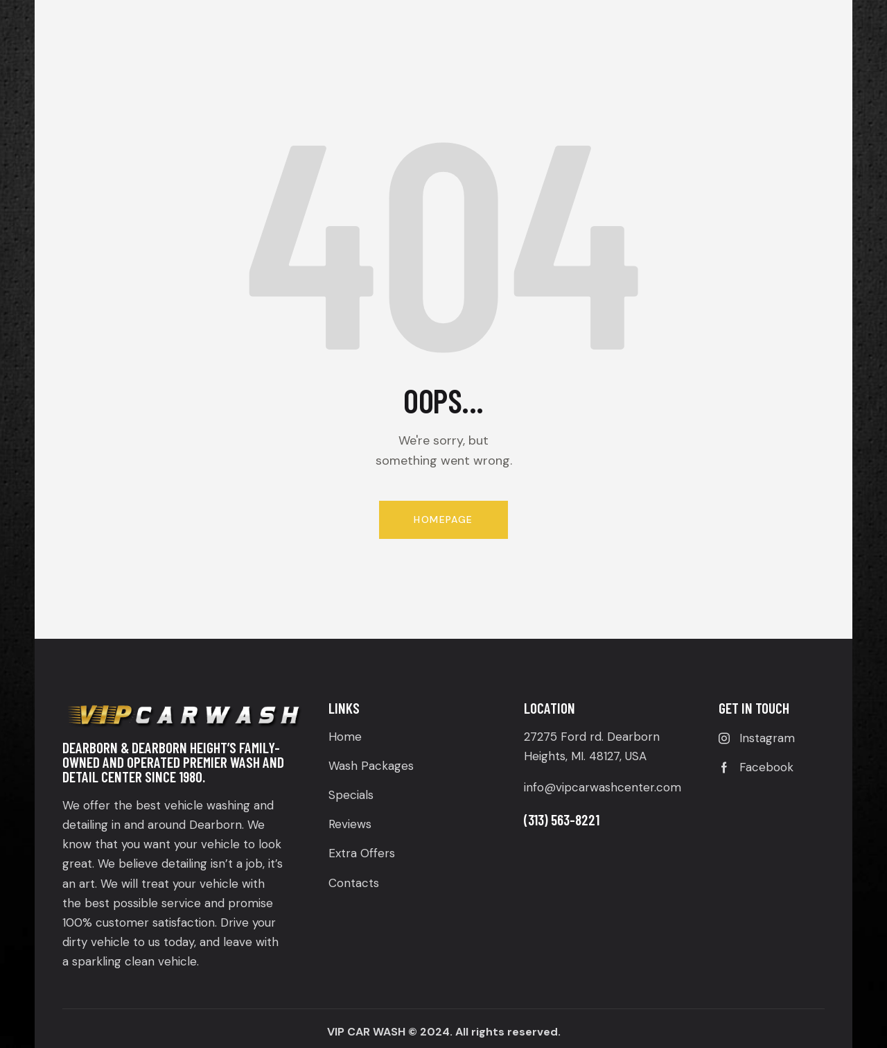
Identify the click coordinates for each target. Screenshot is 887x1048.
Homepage (443, 519)
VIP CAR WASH (366, 1031)
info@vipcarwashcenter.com (602, 787)
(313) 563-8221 (561, 819)
